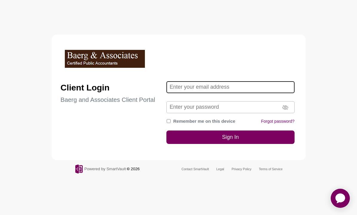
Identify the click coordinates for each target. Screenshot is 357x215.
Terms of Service (271, 169)
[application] (340, 198)
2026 (135, 169)
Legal (220, 169)
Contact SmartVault (195, 169)
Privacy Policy (241, 169)
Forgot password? (278, 121)
